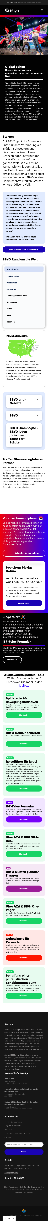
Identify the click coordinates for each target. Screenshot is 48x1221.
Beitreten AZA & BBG (14, 1178)
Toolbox (24, 685)
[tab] (24, 269)
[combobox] (9, 1218)
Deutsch (7, 1218)
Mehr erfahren (23, 603)
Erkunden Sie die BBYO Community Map (23, 249)
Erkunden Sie (23, 715)
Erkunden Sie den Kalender (27, 553)
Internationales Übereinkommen (17, 1133)
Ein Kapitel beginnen (13, 1122)
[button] (42, 10)
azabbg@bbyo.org (11, 1172)
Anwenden (12, 660)
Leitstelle (8, 1129)
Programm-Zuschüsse (13, 1126)
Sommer (8, 1137)
